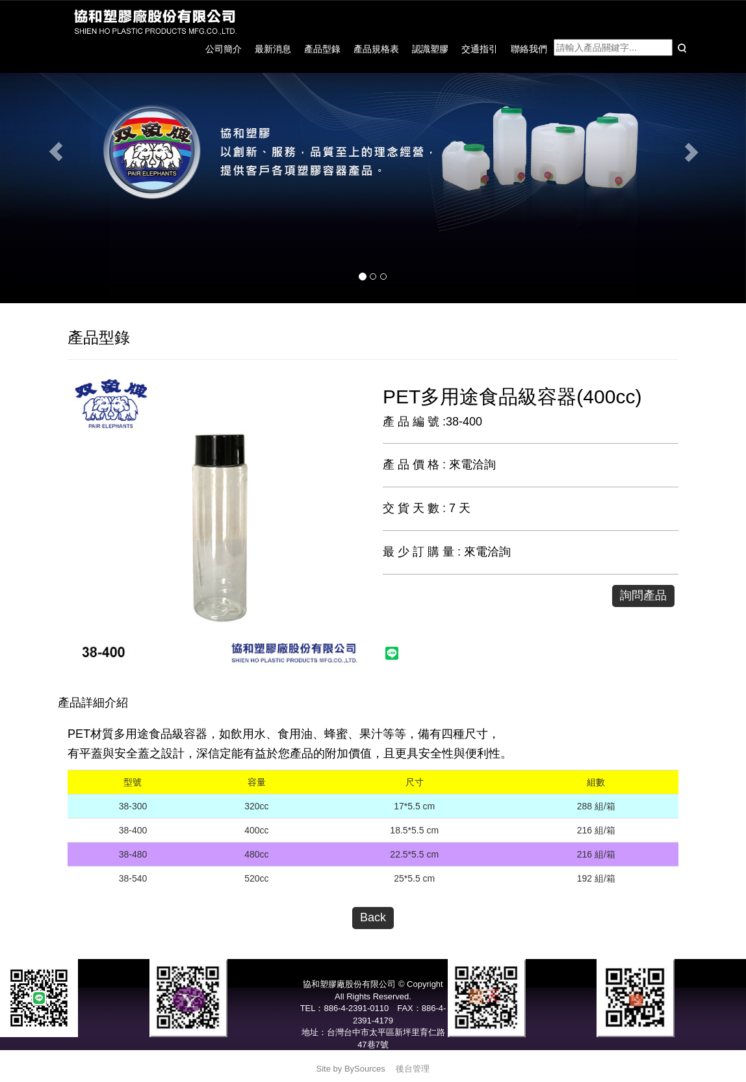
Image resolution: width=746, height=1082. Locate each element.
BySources (364, 1069)
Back (373, 917)
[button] (56, 151)
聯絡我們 (529, 49)
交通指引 (479, 49)
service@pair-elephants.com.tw (373, 1057)
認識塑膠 (430, 49)
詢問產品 (643, 595)
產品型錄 (322, 49)
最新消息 (273, 49)
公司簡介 (223, 49)
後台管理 (413, 1069)
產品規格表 (376, 49)
